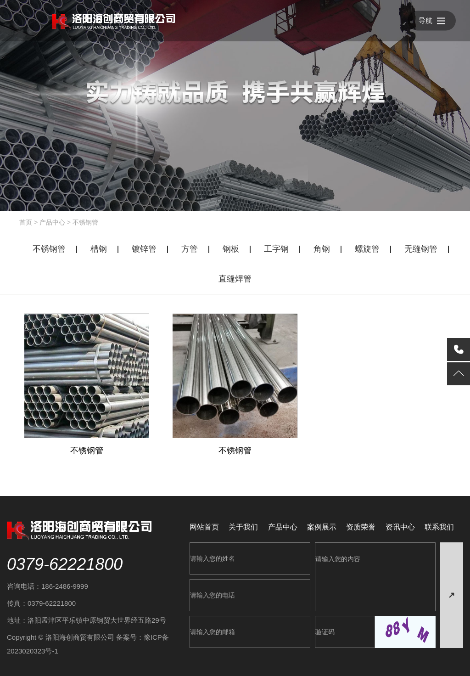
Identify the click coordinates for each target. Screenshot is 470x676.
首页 (25, 222)
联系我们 (439, 527)
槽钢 (98, 249)
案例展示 (321, 527)
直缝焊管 (235, 278)
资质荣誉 (360, 527)
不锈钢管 (85, 222)
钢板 (231, 249)
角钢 (321, 249)
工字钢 (276, 249)
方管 (189, 249)
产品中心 (52, 222)
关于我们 (243, 527)
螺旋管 (367, 249)
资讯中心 (400, 527)
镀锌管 (144, 249)
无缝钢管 (420, 249)
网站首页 (204, 527)
